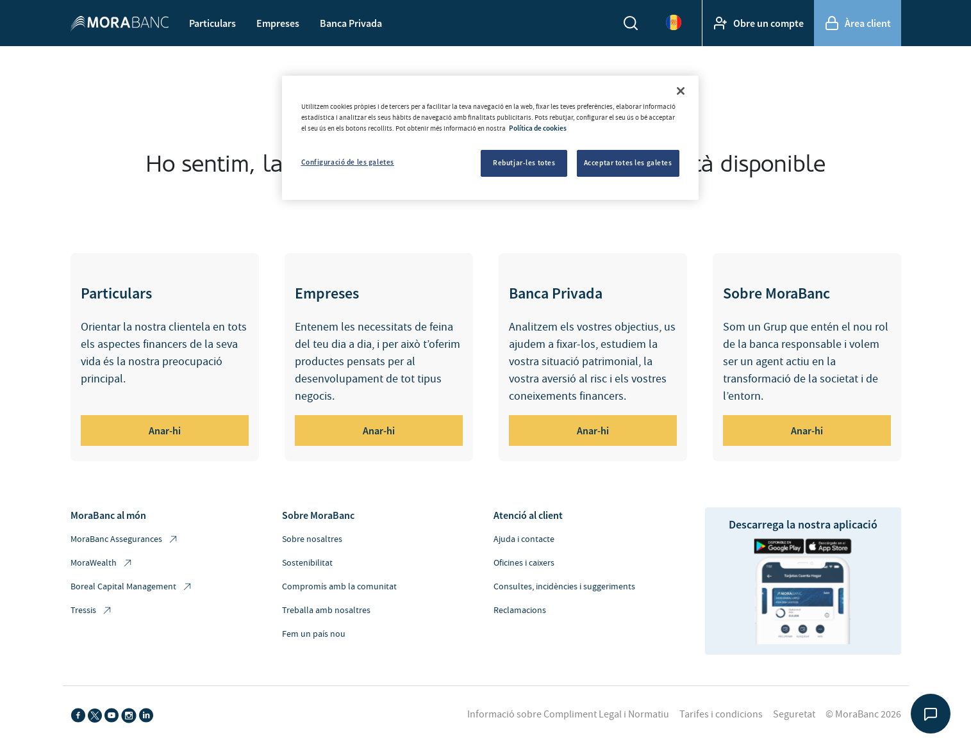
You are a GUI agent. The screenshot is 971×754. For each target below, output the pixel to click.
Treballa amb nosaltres (326, 610)
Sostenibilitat (307, 563)
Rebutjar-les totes (524, 162)
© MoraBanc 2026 (863, 714)
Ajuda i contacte (524, 539)
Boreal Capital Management (132, 587)
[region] (490, 138)
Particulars (212, 23)
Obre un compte (758, 23)
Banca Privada (351, 23)
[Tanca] (681, 91)
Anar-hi (165, 430)
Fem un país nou (313, 634)
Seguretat (794, 714)
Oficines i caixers (524, 563)
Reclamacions (520, 610)
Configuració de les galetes (347, 162)
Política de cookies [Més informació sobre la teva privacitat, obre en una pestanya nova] (538, 128)
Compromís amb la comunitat (339, 587)
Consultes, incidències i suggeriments (564, 587)
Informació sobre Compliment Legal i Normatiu (568, 714)
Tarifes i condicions (721, 714)
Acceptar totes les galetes (628, 162)
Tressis (92, 611)
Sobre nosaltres (312, 539)
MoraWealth (102, 563)
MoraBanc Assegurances (125, 540)
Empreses (277, 23)
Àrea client (857, 23)
